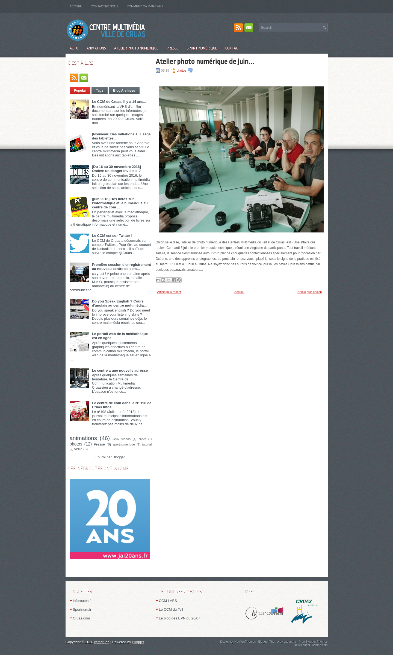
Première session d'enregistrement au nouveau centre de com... (121, 267)
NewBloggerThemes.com (311, 645)
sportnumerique (124, 444)
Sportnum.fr (82, 609)
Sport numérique (202, 48)
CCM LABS (168, 601)
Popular (80, 90)
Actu (74, 48)
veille (78, 449)
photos (76, 444)
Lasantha (289, 641)
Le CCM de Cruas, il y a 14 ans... (119, 102)
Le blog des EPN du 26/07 (179, 618)
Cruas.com (81, 618)
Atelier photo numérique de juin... (205, 61)
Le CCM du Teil (171, 609)
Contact (232, 48)
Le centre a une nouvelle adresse (120, 370)
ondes (142, 439)
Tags (99, 90)
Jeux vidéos (122, 439)
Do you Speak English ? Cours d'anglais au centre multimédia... (119, 303)
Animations (96, 48)
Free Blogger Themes (313, 641)
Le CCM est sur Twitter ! (112, 236)
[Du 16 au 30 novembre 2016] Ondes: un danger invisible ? (116, 169)
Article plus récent (169, 291)
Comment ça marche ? (144, 6)
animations (83, 438)
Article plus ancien (309, 291)
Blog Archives (124, 90)
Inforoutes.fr (82, 601)
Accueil (76, 6)
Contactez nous (104, 6)
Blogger (119, 457)
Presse (173, 48)
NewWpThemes (245, 641)
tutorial (147, 444)
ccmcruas (102, 642)
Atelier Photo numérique (136, 48)
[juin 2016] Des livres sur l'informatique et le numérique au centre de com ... (120, 203)
